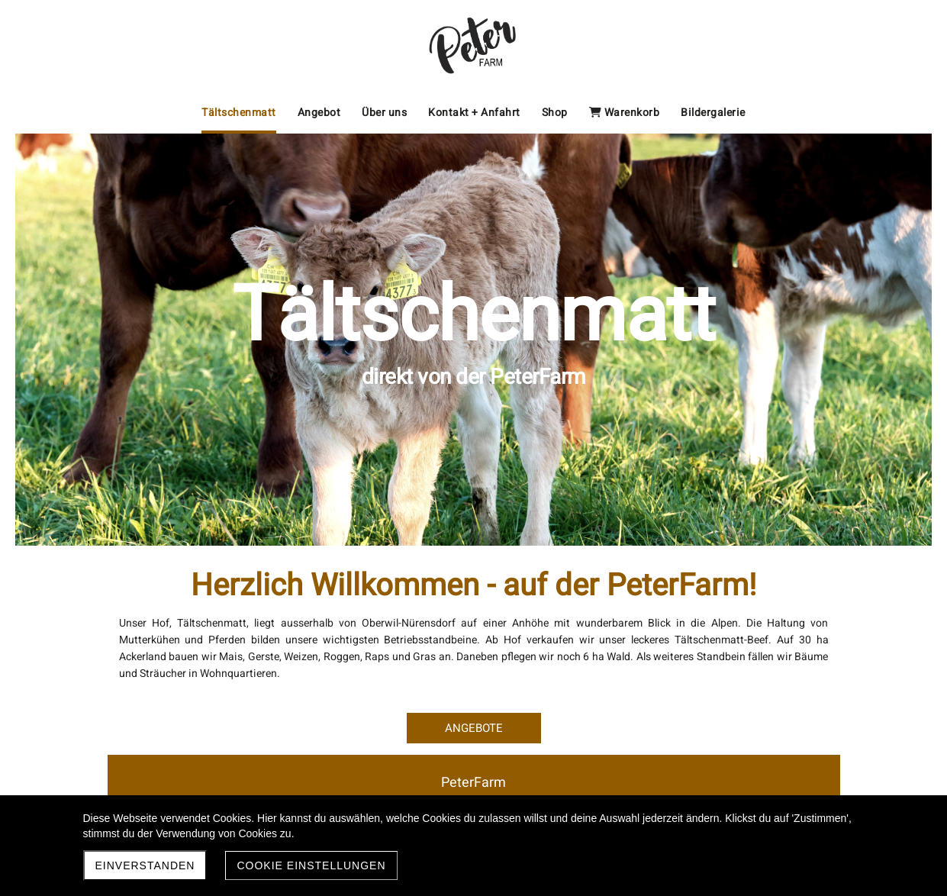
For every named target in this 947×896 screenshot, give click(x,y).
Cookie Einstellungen (311, 865)
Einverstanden (145, 865)
